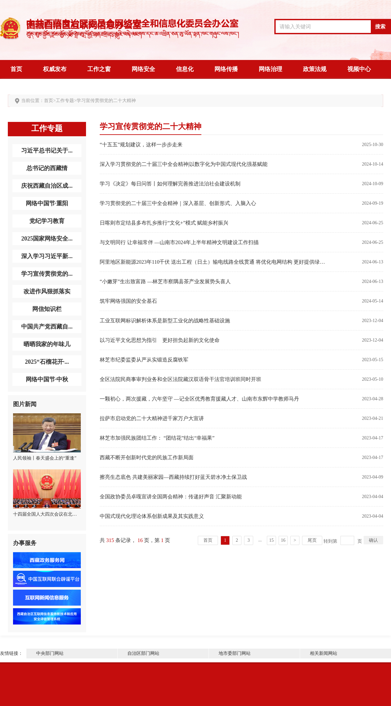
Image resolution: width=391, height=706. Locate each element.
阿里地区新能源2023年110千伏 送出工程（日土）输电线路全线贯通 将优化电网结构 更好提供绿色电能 (213, 262)
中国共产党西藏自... (47, 326)
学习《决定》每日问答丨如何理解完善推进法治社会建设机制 (170, 183)
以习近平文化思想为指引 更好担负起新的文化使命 (160, 340)
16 (283, 540)
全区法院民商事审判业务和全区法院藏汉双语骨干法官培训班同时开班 (180, 379)
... (260, 539)
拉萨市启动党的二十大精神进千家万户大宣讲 (152, 418)
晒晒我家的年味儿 (46, 344)
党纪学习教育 (47, 221)
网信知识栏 (47, 309)
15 (271, 540)
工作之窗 (99, 69)
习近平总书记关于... (47, 150)
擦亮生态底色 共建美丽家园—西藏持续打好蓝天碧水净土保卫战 (173, 477)
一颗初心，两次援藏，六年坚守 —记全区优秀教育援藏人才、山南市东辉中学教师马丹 (199, 399)
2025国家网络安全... (47, 238)
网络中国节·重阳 (47, 203)
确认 (373, 540)
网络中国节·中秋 (47, 379)
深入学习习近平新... (47, 256)
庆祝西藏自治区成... (47, 186)
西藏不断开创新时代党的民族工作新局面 (147, 457)
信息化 (185, 69)
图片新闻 (24, 404)
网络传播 (226, 69)
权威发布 (54, 69)
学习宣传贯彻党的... (47, 274)
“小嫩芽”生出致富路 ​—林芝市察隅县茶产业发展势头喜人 (165, 281)
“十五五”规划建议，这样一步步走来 (141, 144)
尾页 (312, 540)
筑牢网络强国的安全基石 (128, 301)
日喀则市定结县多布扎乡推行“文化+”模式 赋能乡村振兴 (164, 223)
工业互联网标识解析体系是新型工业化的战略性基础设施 (165, 320)
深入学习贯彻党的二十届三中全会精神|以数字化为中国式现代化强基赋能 (184, 164)
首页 (16, 69)
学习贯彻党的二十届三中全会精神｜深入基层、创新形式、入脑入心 (178, 203)
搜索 (380, 26)
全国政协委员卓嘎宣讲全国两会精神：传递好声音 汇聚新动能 (171, 496)
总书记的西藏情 (46, 168)
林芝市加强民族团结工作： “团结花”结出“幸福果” (157, 438)
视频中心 (359, 69)
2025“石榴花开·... (47, 362)
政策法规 (314, 69)
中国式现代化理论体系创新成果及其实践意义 (152, 516)
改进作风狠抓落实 (46, 291)
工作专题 (65, 100)
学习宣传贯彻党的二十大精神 (106, 100)
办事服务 (24, 543)
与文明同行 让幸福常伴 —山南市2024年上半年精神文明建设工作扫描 (179, 242)
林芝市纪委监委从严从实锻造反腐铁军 (144, 359)
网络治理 (270, 69)
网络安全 (143, 69)
